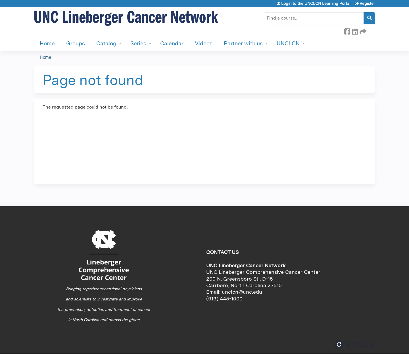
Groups (75, 43)
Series (138, 43)
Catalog (106, 43)
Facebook (347, 30)
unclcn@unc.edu (242, 292)
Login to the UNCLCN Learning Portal (315, 3)
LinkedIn (355, 30)
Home (47, 43)
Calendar (171, 43)
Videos (203, 43)
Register (367, 3)
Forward (362, 30)
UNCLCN (288, 43)
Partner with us (243, 43)
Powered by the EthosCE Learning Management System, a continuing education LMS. (355, 344)
